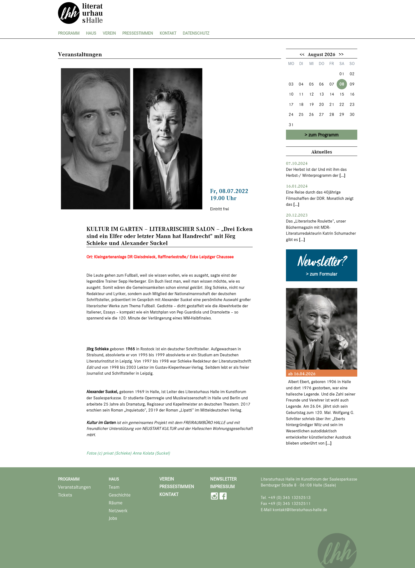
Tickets (65, 495)
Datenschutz (196, 33)
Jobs (113, 518)
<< (302, 54)
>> (341, 54)
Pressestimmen (137, 33)
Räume (116, 503)
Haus (91, 33)
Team (114, 487)
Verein (109, 33)
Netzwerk (118, 511)
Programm (68, 33)
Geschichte (120, 495)
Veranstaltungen (74, 487)
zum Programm (323, 135)
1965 (130, 349)
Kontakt (168, 33)
